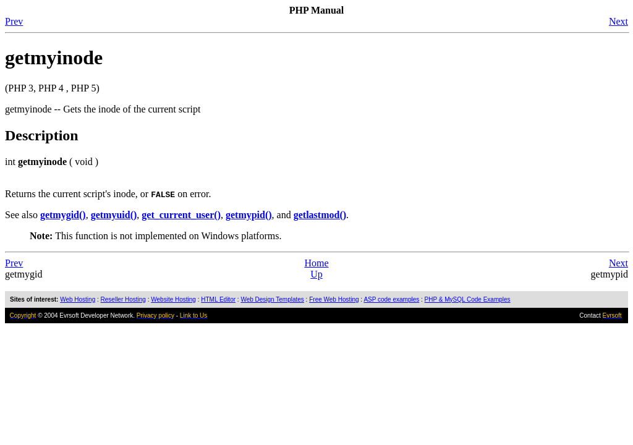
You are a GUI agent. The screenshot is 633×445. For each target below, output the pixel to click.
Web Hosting (77, 299)
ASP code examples (391, 299)
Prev (14, 21)
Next (618, 21)
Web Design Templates (272, 299)
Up (316, 274)
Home (316, 263)
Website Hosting (173, 299)
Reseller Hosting (123, 299)
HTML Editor (218, 299)
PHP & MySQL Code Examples (468, 299)
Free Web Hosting (334, 299)
